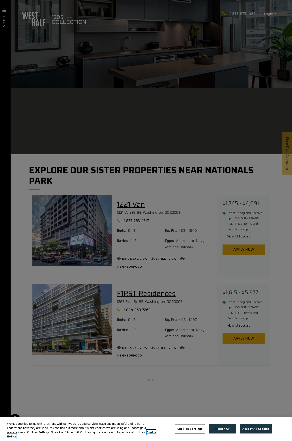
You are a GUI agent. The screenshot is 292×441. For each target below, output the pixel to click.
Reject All (222, 428)
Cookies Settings (189, 428)
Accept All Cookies (255, 428)
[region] (146, 429)
